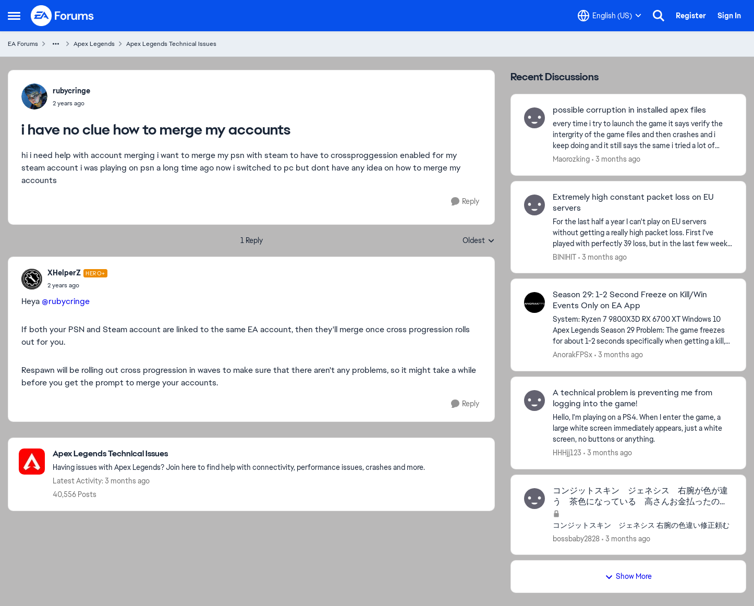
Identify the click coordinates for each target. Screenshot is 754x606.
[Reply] (465, 202)
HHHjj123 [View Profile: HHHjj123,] (567, 452)
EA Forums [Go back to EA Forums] (23, 44)
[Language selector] (609, 15)
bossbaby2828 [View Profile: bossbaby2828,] (576, 538)
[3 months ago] (616, 159)
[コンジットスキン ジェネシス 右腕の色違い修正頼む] (643, 524)
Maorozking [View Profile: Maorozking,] (571, 159)
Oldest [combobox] (479, 241)
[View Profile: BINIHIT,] (534, 205)
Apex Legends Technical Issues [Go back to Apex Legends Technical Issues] (171, 44)
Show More (628, 576)
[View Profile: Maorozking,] (534, 117)
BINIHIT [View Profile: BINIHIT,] (564, 256)
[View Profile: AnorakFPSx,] (534, 302)
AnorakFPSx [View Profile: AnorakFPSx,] (572, 354)
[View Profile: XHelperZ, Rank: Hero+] (31, 279)
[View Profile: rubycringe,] (34, 96)
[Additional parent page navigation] (56, 44)
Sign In (729, 15)
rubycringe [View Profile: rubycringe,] (71, 90)
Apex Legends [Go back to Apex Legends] (94, 44)
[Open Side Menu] (14, 15)
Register (691, 15)
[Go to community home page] (62, 15)
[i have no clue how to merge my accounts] (77, 285)
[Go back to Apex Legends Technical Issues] (239, 454)
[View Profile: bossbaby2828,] (534, 498)
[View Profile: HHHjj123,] (534, 400)
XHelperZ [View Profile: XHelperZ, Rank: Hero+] (64, 272)
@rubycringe (66, 301)
